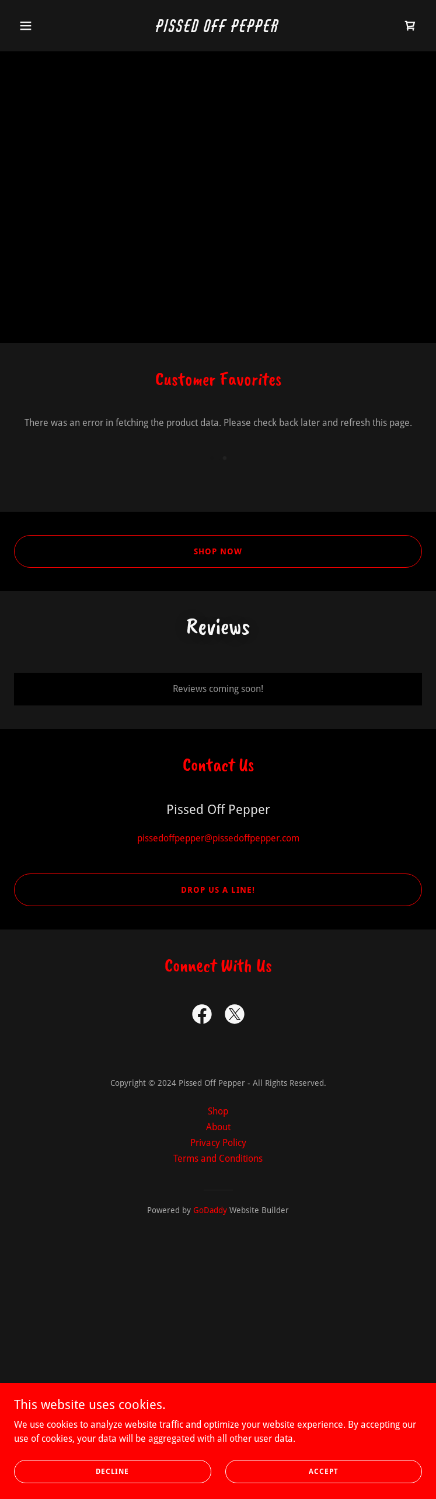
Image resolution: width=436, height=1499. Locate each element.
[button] (44, 25)
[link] (218, 28)
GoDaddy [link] (210, 1210)
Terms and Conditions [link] (218, 1158)
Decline (112, 1471)
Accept (324, 1471)
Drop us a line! (218, 889)
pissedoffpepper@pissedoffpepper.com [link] (218, 838)
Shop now (218, 551)
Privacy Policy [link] (218, 1142)
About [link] (218, 1127)
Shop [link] (218, 1111)
